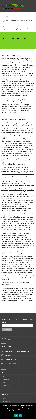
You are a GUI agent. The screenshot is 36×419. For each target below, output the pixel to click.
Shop (4, 398)
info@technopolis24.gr (11, 363)
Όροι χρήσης (6, 401)
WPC (4, 383)
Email (4, 322)
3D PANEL (6, 380)
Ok (16, 415)
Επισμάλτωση (7, 377)
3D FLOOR (6, 386)
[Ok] (34, 411)
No (20, 415)
